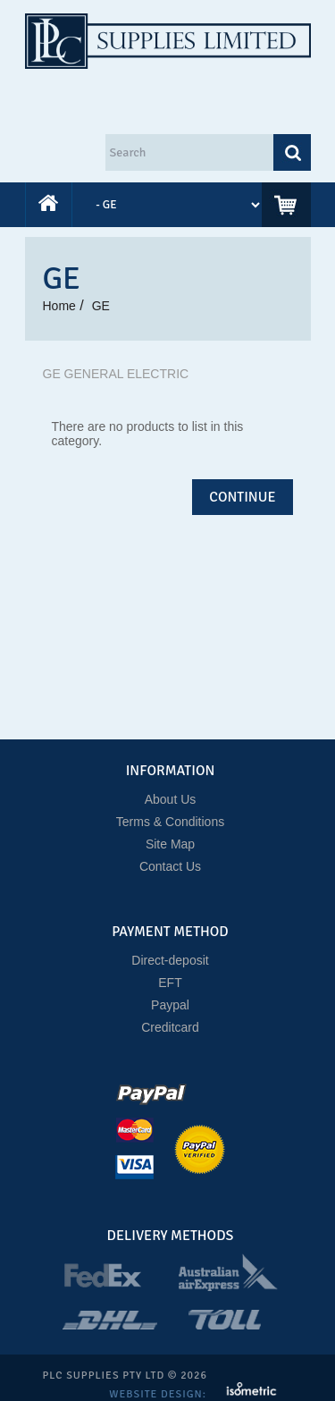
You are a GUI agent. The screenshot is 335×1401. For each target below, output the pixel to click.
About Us (171, 799)
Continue (242, 497)
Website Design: (159, 1394)
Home (59, 306)
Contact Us (170, 866)
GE (101, 306)
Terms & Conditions (170, 821)
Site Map (170, 844)
